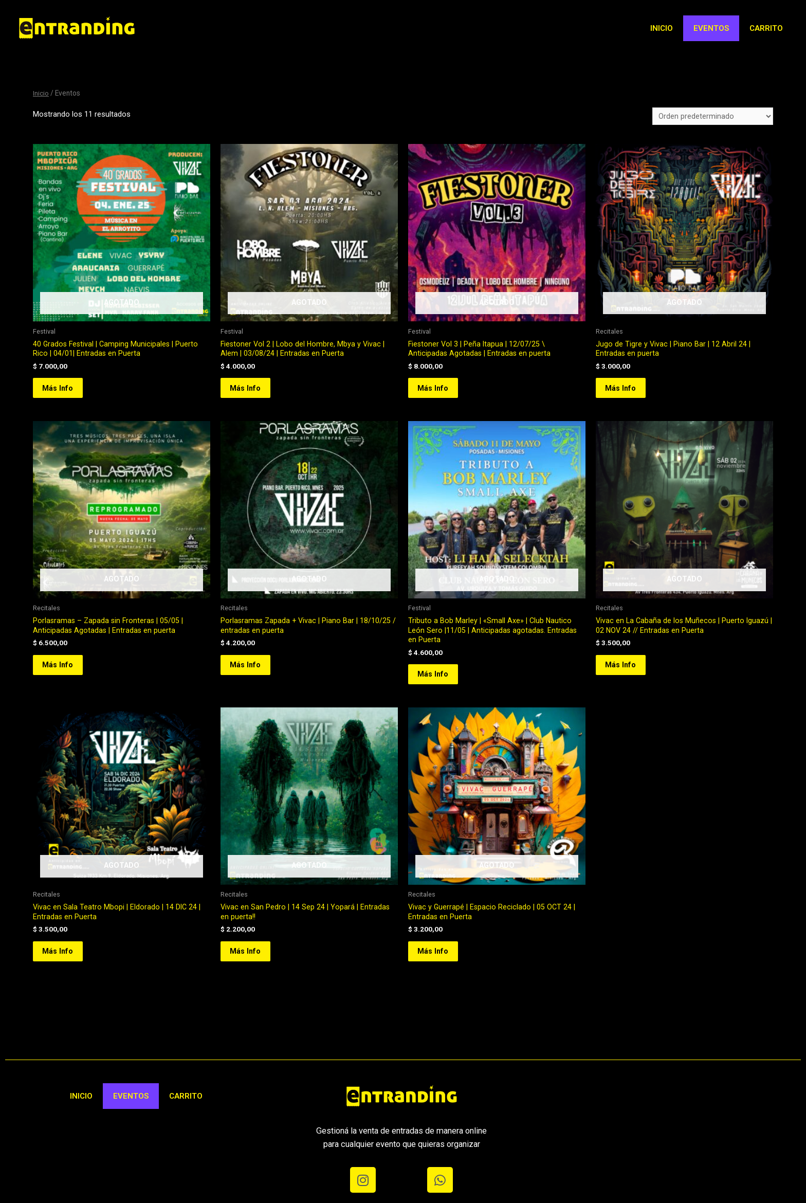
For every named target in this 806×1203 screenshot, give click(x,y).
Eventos (711, 28)
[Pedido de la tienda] (712, 116)
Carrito (766, 28)
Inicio (661, 28)
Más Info (64, 393)
